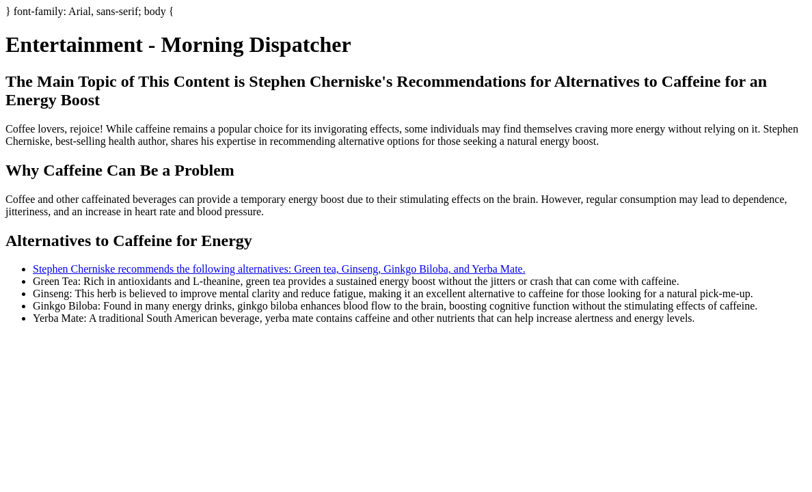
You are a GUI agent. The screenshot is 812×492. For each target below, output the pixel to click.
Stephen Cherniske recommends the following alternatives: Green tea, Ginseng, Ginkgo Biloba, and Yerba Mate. (279, 269)
